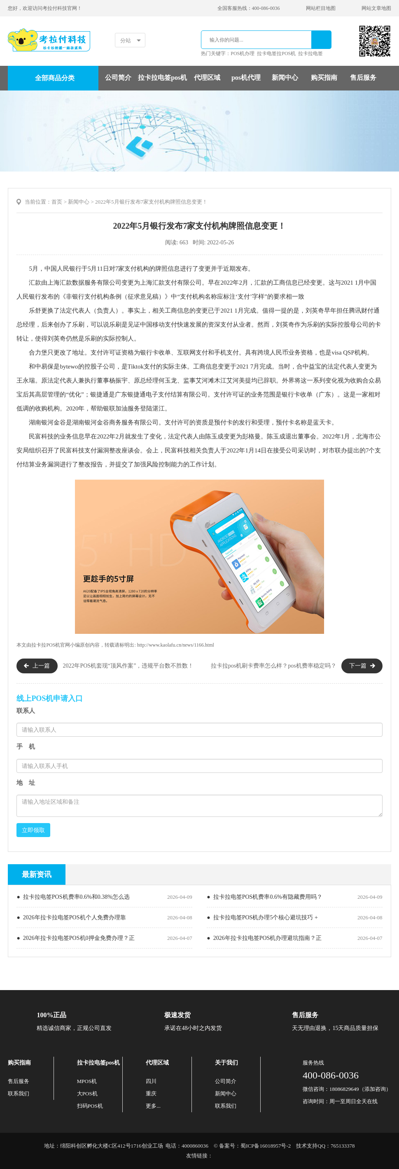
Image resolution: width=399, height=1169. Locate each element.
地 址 (25, 782)
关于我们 (226, 1063)
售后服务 (363, 77)
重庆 (151, 1093)
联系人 (25, 710)
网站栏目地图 (321, 8)
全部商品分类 (55, 77)
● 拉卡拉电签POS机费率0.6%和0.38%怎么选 (72, 897)
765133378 (343, 1146)
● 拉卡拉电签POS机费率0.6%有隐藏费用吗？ (264, 897)
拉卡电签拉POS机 (276, 53)
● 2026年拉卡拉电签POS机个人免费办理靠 (71, 917)
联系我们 (18, 1093)
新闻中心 (285, 77)
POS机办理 (242, 53)
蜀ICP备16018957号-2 (265, 1146)
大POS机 (87, 1093)
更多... (153, 1106)
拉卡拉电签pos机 (162, 77)
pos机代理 (246, 77)
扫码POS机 (90, 1106)
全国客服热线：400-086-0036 (248, 8)
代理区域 (207, 77)
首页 (56, 202)
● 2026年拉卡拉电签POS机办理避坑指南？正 (264, 938)
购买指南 (324, 77)
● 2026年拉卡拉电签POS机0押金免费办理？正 (75, 938)
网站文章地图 (376, 8)
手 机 (25, 746)
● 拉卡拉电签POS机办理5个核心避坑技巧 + (262, 917)
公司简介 (118, 77)
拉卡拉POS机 (45, 645)
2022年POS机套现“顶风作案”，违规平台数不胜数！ (128, 666)
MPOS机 (87, 1081)
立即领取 (33, 830)
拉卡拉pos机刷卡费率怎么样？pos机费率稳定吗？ (273, 666)
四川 (151, 1081)
